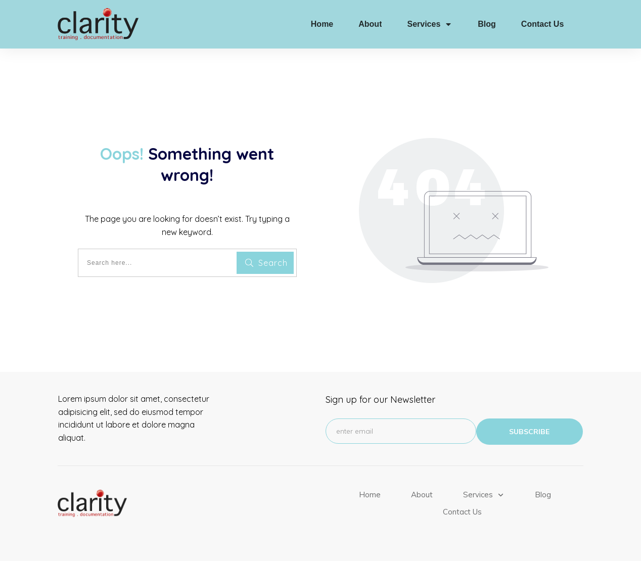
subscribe (529, 431)
